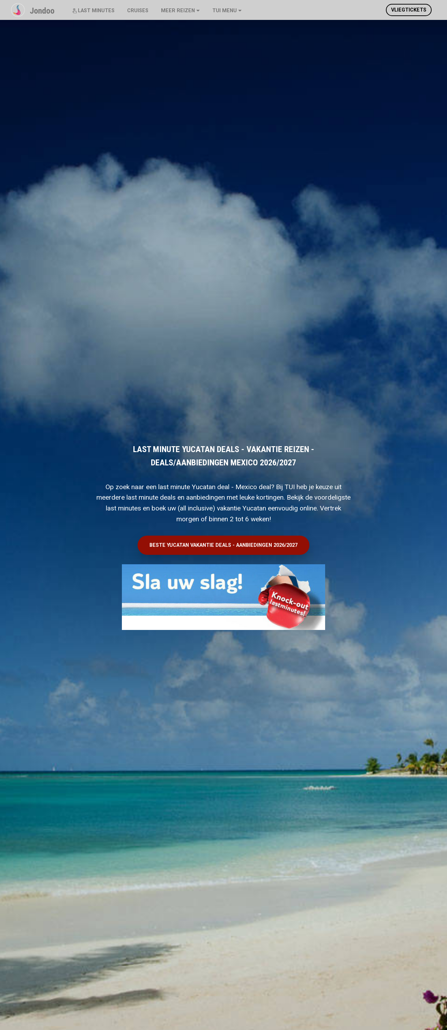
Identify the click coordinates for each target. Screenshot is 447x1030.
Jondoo (42, 11)
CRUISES (137, 11)
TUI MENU (224, 11)
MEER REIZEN (178, 11)
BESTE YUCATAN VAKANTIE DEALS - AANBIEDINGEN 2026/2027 (223, 545)
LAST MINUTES (93, 11)
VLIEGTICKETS (408, 10)
